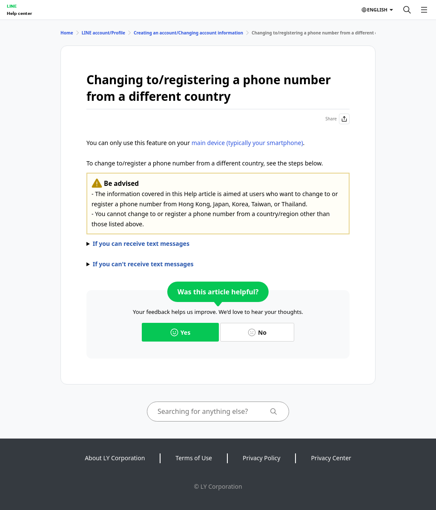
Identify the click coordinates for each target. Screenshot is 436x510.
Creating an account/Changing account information (188, 33)
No (257, 332)
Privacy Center (331, 458)
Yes (180, 332)
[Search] (407, 9)
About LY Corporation (115, 458)
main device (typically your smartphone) (247, 143)
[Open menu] (424, 9)
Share (337, 119)
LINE (12, 6)
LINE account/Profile (103, 33)
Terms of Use (193, 458)
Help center (19, 13)
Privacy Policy (261, 458)
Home (66, 33)
